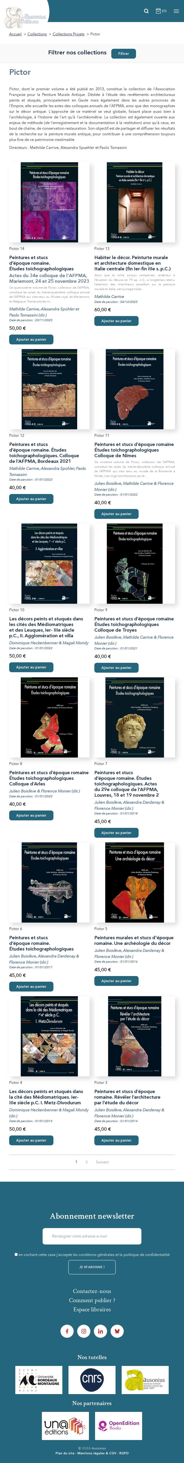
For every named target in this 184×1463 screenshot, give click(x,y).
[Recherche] (146, 11)
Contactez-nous (92, 1291)
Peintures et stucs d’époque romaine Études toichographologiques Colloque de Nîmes (134, 450)
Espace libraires (92, 1309)
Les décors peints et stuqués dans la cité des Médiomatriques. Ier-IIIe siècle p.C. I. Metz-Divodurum (46, 1097)
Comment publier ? (92, 1300)
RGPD (124, 1453)
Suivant (102, 1162)
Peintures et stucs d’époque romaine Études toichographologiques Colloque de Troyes (134, 625)
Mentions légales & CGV (96, 1453)
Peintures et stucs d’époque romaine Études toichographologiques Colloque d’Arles (49, 779)
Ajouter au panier (31, 340)
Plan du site (65, 1453)
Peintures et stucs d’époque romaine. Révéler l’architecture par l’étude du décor (127, 1097)
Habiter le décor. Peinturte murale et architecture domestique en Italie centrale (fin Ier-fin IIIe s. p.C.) (132, 263)
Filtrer (123, 54)
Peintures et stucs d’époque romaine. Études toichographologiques (41, 263)
